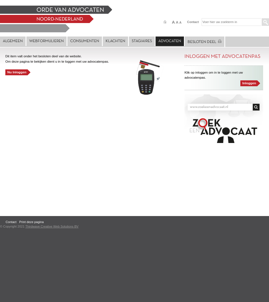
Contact (193, 22)
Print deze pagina (31, 222)
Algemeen (13, 41)
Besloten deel (205, 41)
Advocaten (169, 41)
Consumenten (84, 41)
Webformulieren (46, 41)
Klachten (115, 41)
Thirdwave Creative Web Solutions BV (51, 226)
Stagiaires (142, 41)
